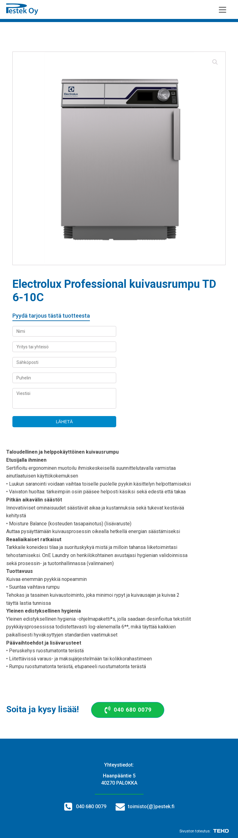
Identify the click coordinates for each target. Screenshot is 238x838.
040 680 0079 (91, 806)
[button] (215, 62)
